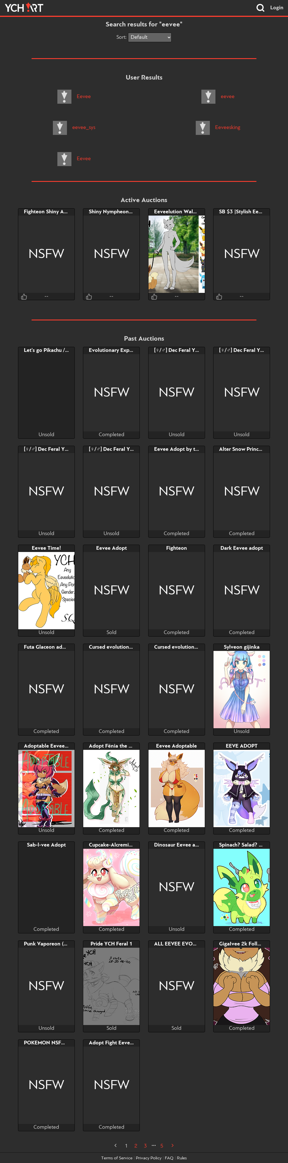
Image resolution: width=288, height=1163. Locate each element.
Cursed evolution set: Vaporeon (126, 647)
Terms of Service (116, 1158)
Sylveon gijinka (242, 647)
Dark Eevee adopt (241, 548)
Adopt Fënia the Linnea (117, 746)
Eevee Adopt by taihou (181, 449)
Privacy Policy (148, 1158)
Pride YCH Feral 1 (111, 944)
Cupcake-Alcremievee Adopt (122, 845)
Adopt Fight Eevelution (116, 1043)
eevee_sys (74, 127)
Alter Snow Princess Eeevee (251, 449)
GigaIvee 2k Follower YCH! (251, 944)
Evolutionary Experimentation (124, 350)
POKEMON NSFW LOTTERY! (58, 1043)
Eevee (74, 96)
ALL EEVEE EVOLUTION (183, 944)
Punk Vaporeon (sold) (49, 944)
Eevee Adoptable (176, 746)
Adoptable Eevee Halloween (57, 746)
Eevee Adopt (111, 548)
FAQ (169, 1158)
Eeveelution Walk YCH (181, 212)
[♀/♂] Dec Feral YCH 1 (115, 449)
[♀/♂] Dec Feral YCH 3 (245, 350)
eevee (218, 96)
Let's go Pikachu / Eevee (52, 350)
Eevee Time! (46, 548)
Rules (182, 1158)
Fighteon (176, 548)
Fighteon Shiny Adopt (49, 212)
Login (277, 8)
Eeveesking (218, 127)
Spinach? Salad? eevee (246, 845)
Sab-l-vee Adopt (46, 845)
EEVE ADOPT (242, 746)
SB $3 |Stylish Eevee (243, 212)
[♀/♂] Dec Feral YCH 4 (180, 350)
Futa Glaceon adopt (47, 647)
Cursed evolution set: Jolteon (189, 647)
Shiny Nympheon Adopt (117, 212)
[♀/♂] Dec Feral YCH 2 (50, 449)
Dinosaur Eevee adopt (180, 845)
